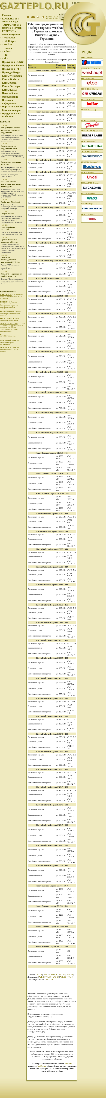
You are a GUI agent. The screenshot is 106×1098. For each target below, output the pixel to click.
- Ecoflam (7, 44)
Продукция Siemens (13, 65)
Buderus (68, 1063)
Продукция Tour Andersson (11, 115)
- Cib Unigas (8, 41)
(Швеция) (87, 58)
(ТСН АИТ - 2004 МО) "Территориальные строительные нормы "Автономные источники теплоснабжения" (12, 327)
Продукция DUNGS (13, 62)
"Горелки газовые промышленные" (9, 319)
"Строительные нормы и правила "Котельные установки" (11, 296)
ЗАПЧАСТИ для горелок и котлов (12, 26)
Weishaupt (41, 1066)
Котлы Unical (9, 82)
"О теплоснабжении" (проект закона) (9, 349)
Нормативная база (12, 106)
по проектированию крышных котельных (12, 336)
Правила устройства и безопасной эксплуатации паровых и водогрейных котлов (9, 305)
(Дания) (88, 120)
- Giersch (7, 48)
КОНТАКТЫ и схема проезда (10, 20)
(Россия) (89, 152)
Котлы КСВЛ (9, 89)
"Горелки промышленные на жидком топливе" (10, 313)
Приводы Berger (11, 72)
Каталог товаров (11, 110)
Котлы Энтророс (11, 86)
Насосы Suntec (10, 93)
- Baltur (6, 51)
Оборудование (10, 96)
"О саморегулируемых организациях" (9, 342)
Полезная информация (9, 101)
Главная (7, 15)
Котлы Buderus (10, 79)
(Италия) (89, 89)
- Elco (5, 58)
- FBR (5, 55)
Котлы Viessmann (12, 76)
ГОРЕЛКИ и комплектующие (11, 32)
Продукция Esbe (11, 69)
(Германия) (90, 68)
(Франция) (87, 78)
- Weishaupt (8, 37)
